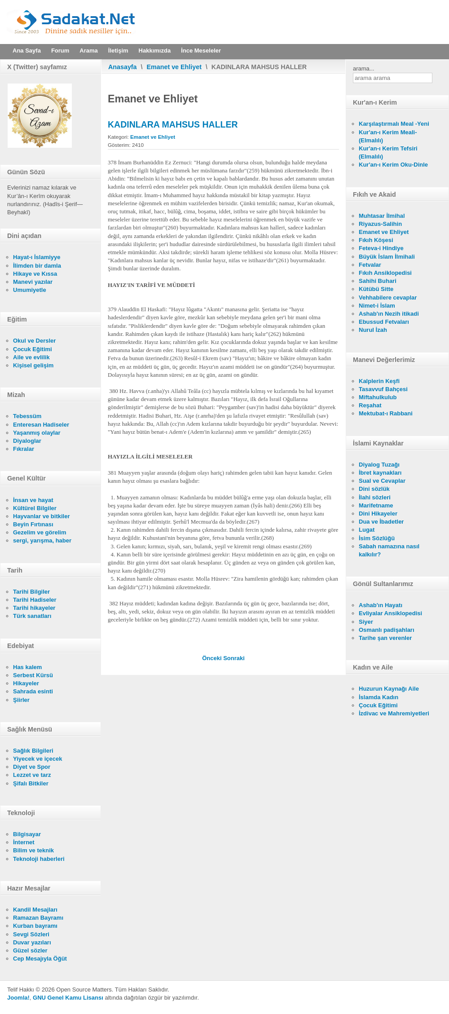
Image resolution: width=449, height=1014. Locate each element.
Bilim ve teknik (33, 850)
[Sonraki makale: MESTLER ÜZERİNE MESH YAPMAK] (234, 658)
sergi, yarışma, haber (42, 540)
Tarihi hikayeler (34, 607)
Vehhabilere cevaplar (388, 297)
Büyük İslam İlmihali (387, 256)
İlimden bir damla (37, 265)
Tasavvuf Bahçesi (383, 389)
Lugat (366, 529)
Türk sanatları (32, 616)
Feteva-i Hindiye (381, 248)
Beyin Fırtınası (33, 524)
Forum (60, 50)
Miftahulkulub (378, 397)
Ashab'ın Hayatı (380, 605)
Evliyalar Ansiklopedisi (390, 613)
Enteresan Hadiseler (41, 424)
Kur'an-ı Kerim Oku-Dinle (393, 164)
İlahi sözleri (375, 497)
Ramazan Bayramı (38, 917)
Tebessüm (27, 416)
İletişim (118, 50)
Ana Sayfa (27, 50)
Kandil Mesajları (35, 909)
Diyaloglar (27, 440)
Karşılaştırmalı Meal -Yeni (394, 123)
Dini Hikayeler (378, 513)
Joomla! (18, 997)
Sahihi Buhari (377, 281)
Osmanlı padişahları (386, 629)
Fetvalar (370, 264)
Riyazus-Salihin (380, 223)
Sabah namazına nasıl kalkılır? (389, 550)
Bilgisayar (27, 834)
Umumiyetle (29, 290)
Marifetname (376, 505)
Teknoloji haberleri (39, 858)
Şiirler (21, 700)
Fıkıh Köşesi (376, 240)
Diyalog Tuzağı (379, 464)
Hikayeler (26, 683)
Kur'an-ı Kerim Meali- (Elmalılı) (388, 136)
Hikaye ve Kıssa (35, 273)
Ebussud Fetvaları (384, 321)
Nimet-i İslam (377, 305)
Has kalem (27, 667)
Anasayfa (122, 67)
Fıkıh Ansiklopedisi (385, 272)
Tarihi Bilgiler (31, 591)
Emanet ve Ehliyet (174, 67)
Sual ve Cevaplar (382, 480)
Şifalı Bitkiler (30, 783)
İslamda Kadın (378, 697)
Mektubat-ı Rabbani (386, 413)
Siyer (366, 621)
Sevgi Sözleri (31, 934)
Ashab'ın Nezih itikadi (389, 313)
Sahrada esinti (33, 691)
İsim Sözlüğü (377, 538)
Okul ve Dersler (34, 340)
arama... (363, 68)
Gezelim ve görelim (39, 532)
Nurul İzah (373, 329)
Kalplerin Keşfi (379, 381)
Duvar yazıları (32, 942)
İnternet (24, 842)
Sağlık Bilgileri (33, 750)
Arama (88, 50)
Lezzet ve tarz (32, 775)
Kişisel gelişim (33, 365)
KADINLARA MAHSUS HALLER (173, 124)
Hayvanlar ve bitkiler (41, 516)
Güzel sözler (30, 950)
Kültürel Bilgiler (35, 508)
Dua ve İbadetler (381, 521)
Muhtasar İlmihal (382, 215)
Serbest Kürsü (33, 675)
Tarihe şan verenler (385, 638)
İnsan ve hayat (33, 500)
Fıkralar (23, 448)
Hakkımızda (155, 50)
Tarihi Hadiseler (35, 599)
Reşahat (370, 405)
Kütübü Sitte (376, 289)
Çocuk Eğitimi (32, 349)
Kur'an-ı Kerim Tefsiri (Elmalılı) (388, 152)
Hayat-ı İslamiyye (37, 257)
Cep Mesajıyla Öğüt (40, 958)
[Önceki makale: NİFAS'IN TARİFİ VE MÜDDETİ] (212, 658)
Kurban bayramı (35, 925)
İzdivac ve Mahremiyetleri (394, 713)
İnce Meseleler (201, 50)
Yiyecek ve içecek (37, 758)
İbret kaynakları (380, 472)
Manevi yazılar (33, 281)
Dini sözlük (374, 488)
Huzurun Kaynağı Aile (389, 688)
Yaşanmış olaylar (37, 432)
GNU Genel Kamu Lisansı (68, 997)
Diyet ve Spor (31, 766)
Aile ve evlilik (31, 357)
